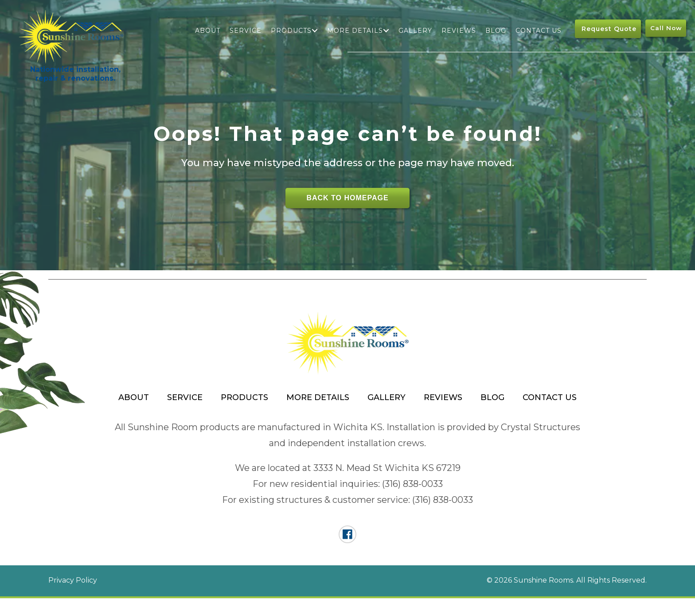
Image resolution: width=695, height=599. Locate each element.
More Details (355, 31)
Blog (495, 31)
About (207, 31)
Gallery (415, 31)
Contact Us (538, 31)
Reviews (458, 31)
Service (245, 31)
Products (290, 31)
